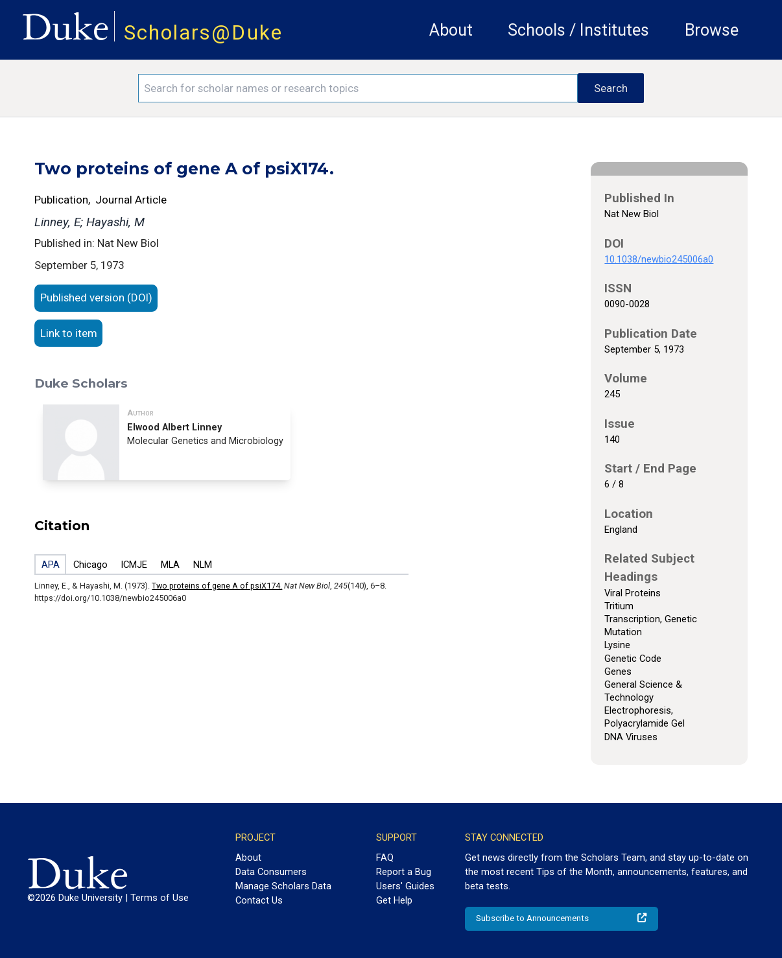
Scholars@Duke (203, 33)
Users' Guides (405, 886)
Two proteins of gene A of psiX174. (217, 585)
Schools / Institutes (578, 30)
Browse (712, 30)
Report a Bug (403, 872)
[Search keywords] (358, 88)
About (451, 30)
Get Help (394, 900)
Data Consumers (271, 872)
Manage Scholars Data (283, 886)
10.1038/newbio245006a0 (658, 259)
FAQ (385, 857)
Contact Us (259, 900)
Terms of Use (159, 898)
